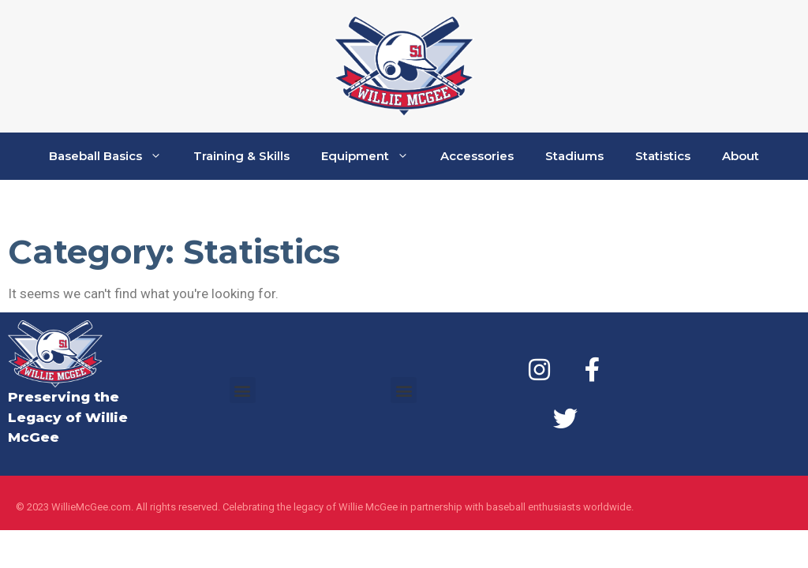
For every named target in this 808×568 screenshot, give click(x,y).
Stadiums (574, 155)
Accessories (477, 155)
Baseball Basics (113, 156)
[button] (243, 390)
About (740, 155)
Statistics (662, 155)
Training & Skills (241, 155)
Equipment (373, 156)
